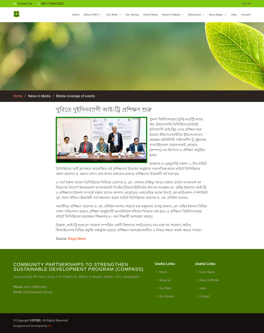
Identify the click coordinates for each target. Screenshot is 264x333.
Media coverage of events (75, 96)
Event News (150, 14)
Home (76, 14)
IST (50, 325)
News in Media (39, 96)
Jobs (234, 14)
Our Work (165, 288)
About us (165, 280)
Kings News (77, 239)
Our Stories (132, 14)
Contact (246, 14)
